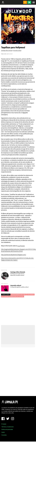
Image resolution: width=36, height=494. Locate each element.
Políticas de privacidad (7, 429)
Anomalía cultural (17, 50)
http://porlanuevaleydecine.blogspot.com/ (13, 254)
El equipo (3, 424)
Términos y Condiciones (7, 426)
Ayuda (3, 432)
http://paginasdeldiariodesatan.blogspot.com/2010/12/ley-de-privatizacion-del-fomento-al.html (18, 250)
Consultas (4, 435)
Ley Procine (21, 246)
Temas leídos (6, 294)
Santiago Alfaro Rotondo (6, 50)
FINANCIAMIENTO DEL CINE (18, 294)
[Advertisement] (18, 310)
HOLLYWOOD (30, 294)
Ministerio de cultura (16, 296)
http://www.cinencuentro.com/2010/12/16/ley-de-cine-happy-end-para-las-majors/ (17, 259)
